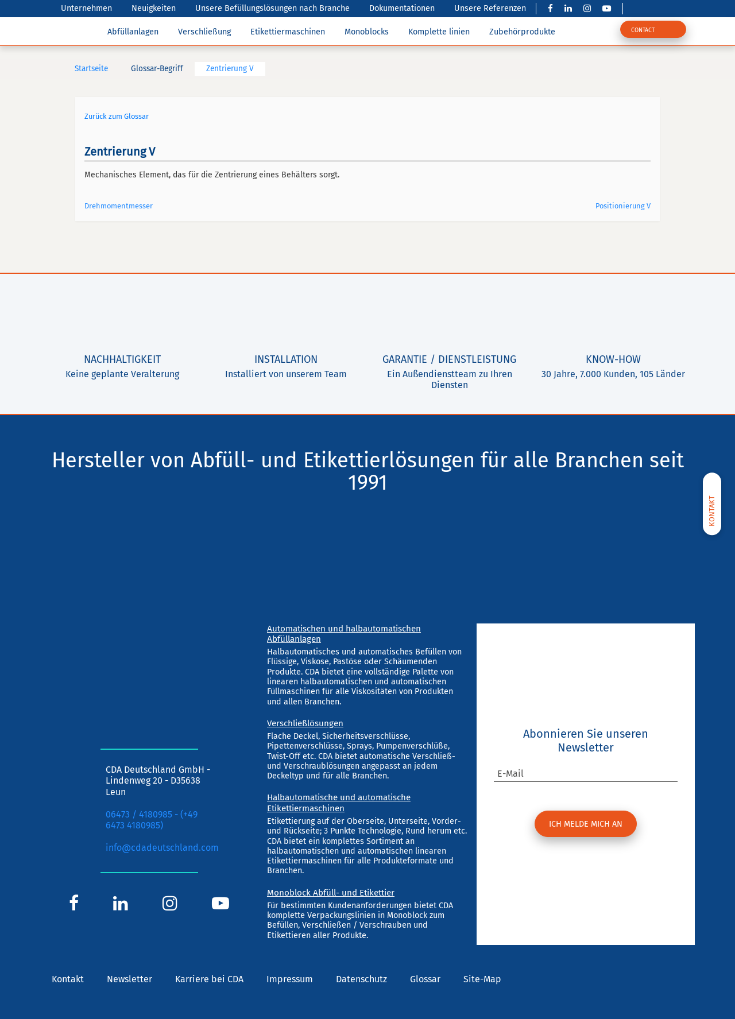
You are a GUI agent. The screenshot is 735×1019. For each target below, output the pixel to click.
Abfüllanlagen (132, 32)
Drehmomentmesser (118, 206)
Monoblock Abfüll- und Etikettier (330, 893)
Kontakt (68, 979)
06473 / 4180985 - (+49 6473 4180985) (152, 820)
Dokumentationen (402, 8)
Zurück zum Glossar (116, 116)
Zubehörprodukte (522, 32)
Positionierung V (623, 206)
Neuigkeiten (153, 8)
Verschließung (204, 32)
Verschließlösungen (305, 723)
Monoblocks (367, 32)
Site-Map (482, 979)
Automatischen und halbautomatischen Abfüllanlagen (344, 633)
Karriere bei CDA (209, 979)
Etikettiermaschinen (287, 32)
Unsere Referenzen (490, 8)
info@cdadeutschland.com (162, 847)
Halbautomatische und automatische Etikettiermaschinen (339, 802)
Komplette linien (439, 32)
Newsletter (129, 979)
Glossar (425, 979)
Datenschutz (361, 979)
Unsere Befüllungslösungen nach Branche (272, 8)
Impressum (289, 979)
